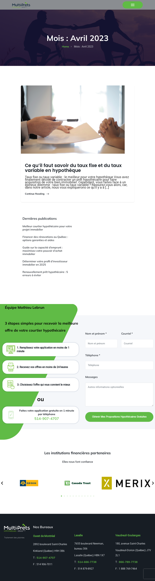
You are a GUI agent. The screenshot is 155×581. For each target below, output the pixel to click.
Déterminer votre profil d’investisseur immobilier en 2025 (44, 263)
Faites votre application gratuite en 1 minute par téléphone (46, 414)
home (65, 46)
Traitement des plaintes (14, 537)
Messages (91, 377)
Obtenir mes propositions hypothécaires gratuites (119, 416)
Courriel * (127, 333)
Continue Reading (37, 194)
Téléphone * (92, 355)
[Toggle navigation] (133, 4)
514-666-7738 (87, 562)
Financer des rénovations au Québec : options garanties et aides (45, 238)
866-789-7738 (128, 562)
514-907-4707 (46, 557)
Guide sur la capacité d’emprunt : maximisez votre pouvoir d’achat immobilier (42, 251)
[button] (2, 483)
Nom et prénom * (96, 333)
